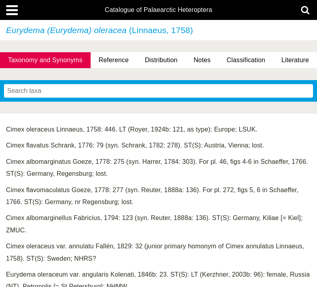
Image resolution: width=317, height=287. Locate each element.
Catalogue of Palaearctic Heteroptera (158, 10)
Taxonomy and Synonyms (45, 60)
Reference (114, 60)
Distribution (161, 60)
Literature (295, 60)
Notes (202, 60)
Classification (246, 60)
